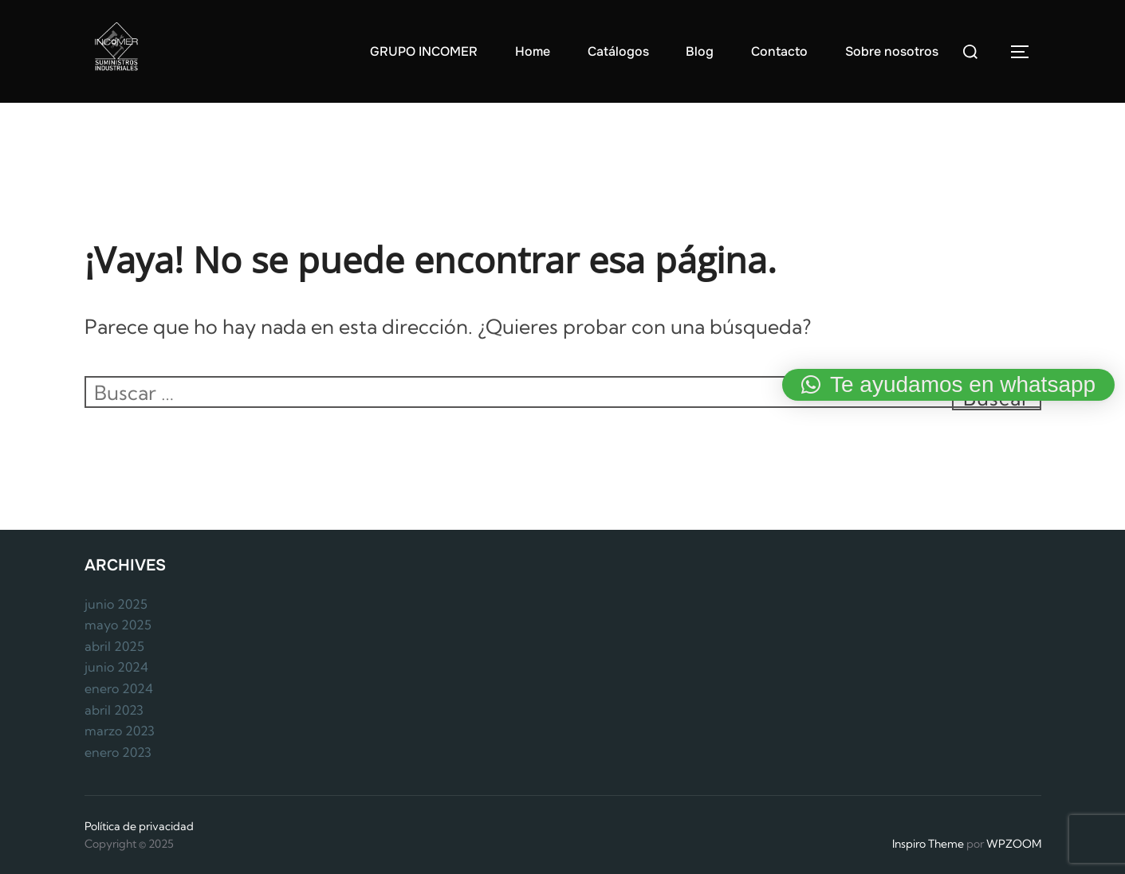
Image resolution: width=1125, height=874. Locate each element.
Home (532, 51)
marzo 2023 (120, 731)
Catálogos (618, 51)
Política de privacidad (139, 826)
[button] (948, 385)
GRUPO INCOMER (424, 51)
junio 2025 (116, 604)
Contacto (779, 51)
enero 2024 (119, 688)
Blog (700, 51)
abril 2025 (114, 646)
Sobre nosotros (891, 51)
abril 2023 (114, 710)
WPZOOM (1013, 844)
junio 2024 (116, 667)
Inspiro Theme (928, 844)
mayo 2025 (118, 625)
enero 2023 (118, 752)
